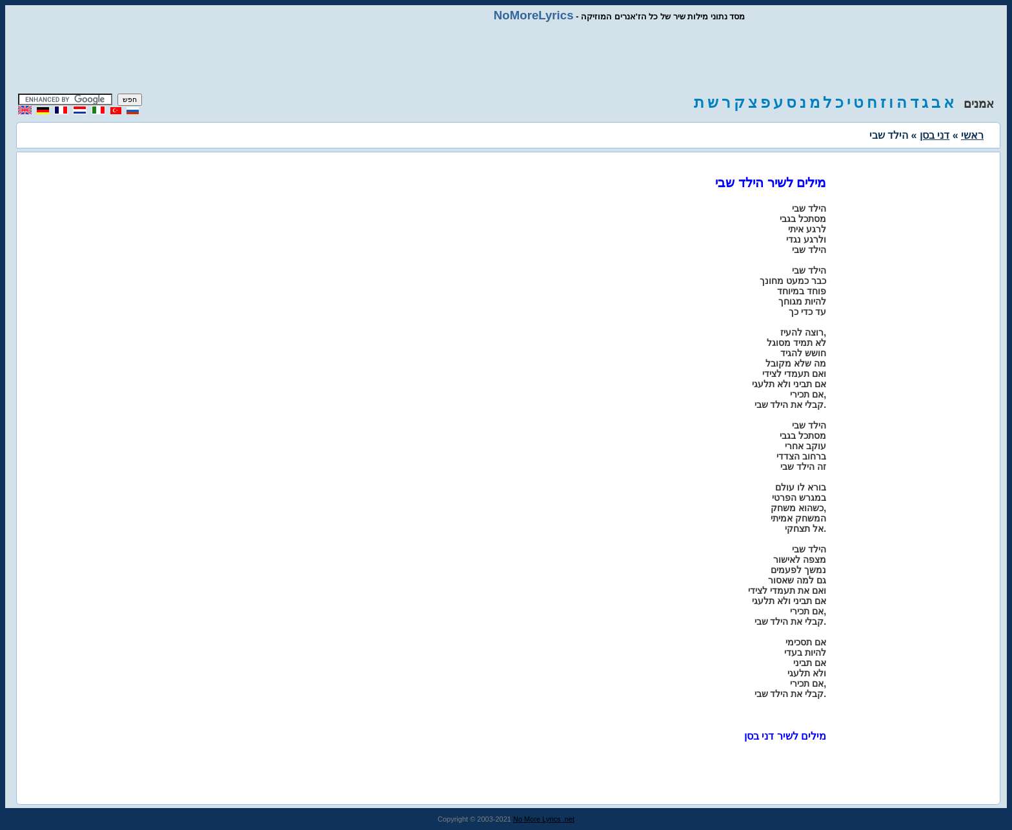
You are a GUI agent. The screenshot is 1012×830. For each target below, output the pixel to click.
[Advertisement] (506, 58)
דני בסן (934, 135)
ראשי (972, 135)
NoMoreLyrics (534, 15)
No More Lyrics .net (543, 819)
